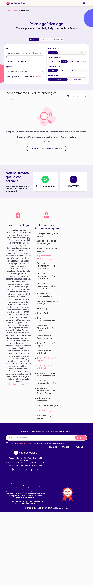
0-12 (62, 52)
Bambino (22, 61)
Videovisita (58, 39)
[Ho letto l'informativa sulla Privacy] (7, 443)
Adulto (10, 61)
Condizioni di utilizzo (14, 502)
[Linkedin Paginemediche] (38, 469)
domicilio (46, 39)
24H (53, 52)
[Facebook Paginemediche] (13, 469)
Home (8, 10)
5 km (51, 61)
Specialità (16, 10)
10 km (58, 61)
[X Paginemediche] (19, 469)
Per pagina (57, 79)
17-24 (82, 52)
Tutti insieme (77, 79)
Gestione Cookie (38, 502)
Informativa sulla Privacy (25, 443)
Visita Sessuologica (45, 410)
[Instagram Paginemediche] (26, 469)
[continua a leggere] (18, 384)
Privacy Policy (27, 502)
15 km (64, 61)
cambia (38, 77)
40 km (84, 61)
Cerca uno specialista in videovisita (46, 148)
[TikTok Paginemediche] (32, 469)
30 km (77, 61)
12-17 (72, 52)
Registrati (81, 438)
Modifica (13, 99)
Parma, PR (76, 96)
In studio (34, 39)
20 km (71, 61)
